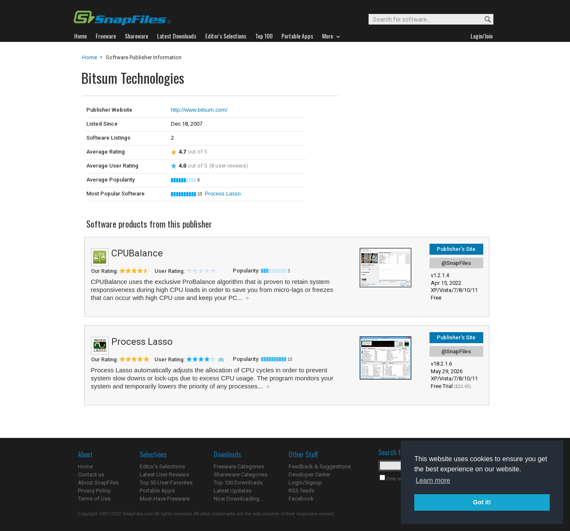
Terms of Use (94, 498)
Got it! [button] (482, 502)
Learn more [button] (433, 480)
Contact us (91, 474)
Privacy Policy (94, 490)
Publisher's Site (456, 249)
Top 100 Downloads (238, 482)
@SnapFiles (456, 263)
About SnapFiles (98, 482)
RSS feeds (301, 490)
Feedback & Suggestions (320, 466)
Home (89, 57)
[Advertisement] (395, 113)
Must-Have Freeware (165, 498)
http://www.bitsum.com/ (199, 110)
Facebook (301, 498)
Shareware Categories (240, 474)
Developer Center (309, 474)
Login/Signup (305, 482)
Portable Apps (157, 490)
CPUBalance (137, 253)
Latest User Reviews (164, 474)
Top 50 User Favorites (166, 482)
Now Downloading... (238, 498)
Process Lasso (223, 193)
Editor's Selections (162, 466)
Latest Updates (232, 490)
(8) (221, 359)
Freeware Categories (239, 466)
